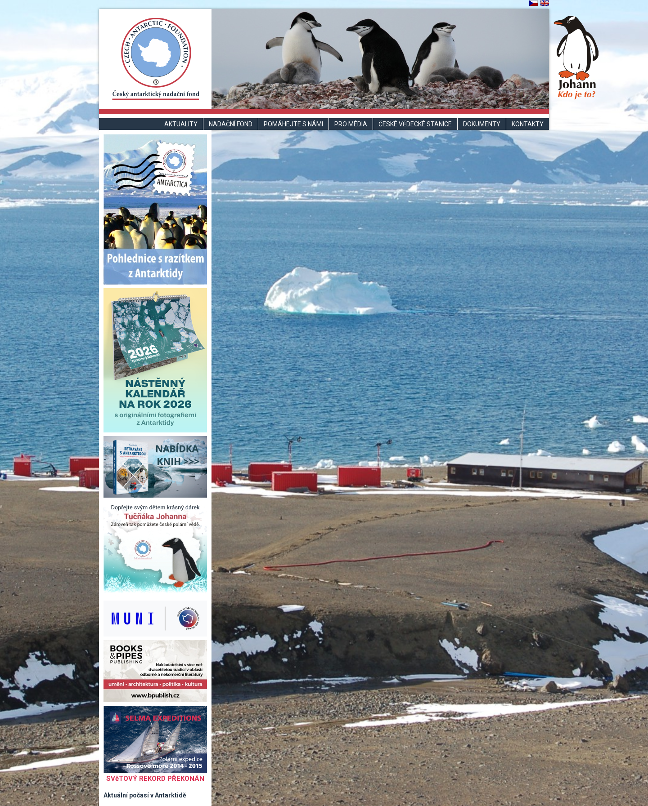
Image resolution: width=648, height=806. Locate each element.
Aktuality (181, 124)
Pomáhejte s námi (293, 124)
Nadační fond (230, 124)
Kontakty (528, 124)
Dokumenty (481, 124)
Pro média (350, 124)
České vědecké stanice (415, 124)
